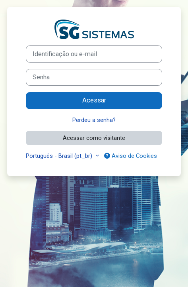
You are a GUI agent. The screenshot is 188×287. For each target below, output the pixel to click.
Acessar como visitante (94, 138)
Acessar (94, 100)
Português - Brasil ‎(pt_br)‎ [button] (60, 155)
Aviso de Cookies (130, 155)
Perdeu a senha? (94, 120)
